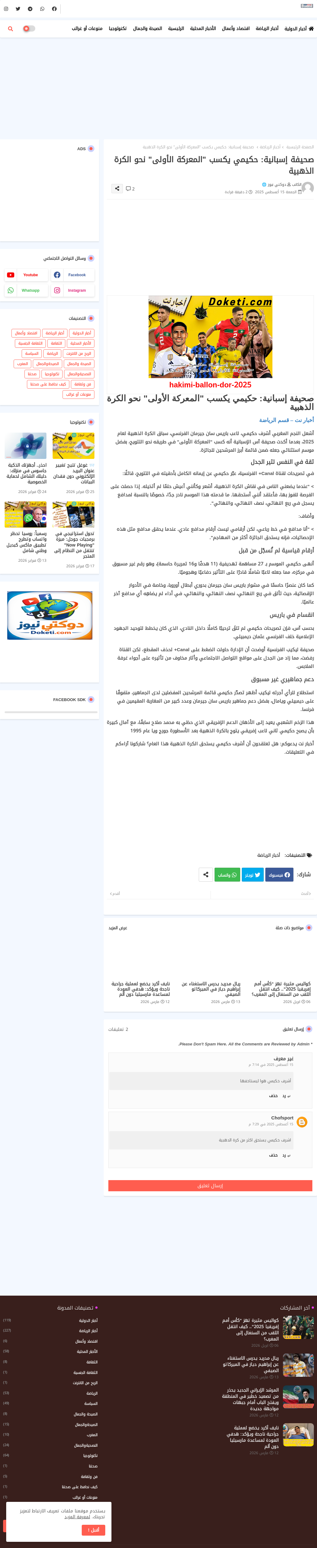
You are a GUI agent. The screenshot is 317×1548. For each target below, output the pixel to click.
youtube (30, 275)
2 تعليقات (118, 1030)
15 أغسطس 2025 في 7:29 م (271, 1124)
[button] (10, 29)
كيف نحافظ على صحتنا (48, 384)
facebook (77, 275)
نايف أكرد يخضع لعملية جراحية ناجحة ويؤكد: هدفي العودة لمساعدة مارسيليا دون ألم (140, 989)
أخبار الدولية (295, 29)
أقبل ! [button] (93, 1530)
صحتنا (32, 374)
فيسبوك (276, 875)
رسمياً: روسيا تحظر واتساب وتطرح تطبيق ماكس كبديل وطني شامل (26, 542)
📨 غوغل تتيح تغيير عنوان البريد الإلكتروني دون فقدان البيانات (73, 474)
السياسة (31, 353)
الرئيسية (176, 28)
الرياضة (52, 353)
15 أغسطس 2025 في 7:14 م (271, 1065)
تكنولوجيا (118, 28)
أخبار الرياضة (267, 28)
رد (284, 1096)
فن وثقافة (82, 384)
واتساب (224, 875)
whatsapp (30, 290)
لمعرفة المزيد (77, 1517)
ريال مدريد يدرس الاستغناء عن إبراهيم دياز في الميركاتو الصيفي (211, 989)
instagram (77, 290)
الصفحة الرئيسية (300, 147)
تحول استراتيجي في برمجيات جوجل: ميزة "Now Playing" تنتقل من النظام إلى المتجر (74, 545)
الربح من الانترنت (78, 353)
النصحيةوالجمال (79, 374)
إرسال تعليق (210, 1185)
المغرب (22, 363)
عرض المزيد (117, 928)
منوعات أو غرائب (87, 28)
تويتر (249, 875)
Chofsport (282, 1118)
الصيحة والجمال (147, 28)
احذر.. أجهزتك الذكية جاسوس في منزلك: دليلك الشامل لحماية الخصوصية (26, 474)
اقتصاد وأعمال (236, 28)
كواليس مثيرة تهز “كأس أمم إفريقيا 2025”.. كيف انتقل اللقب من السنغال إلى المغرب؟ (281, 989)
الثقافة (56, 343)
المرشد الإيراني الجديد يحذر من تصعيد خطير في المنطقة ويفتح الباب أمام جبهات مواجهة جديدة (250, 1399)
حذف (273, 1096)
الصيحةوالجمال (47, 363)
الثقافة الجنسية (30, 343)
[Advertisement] (158, 86)
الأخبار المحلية (203, 28)
